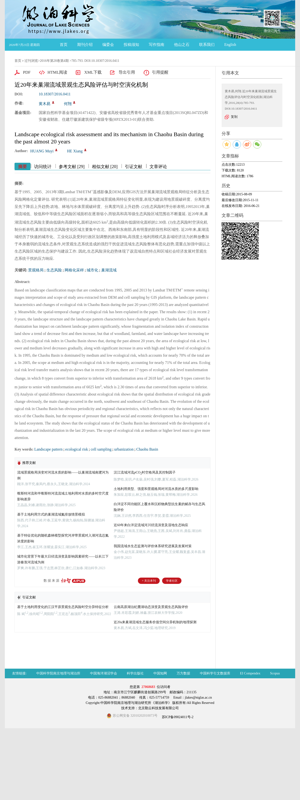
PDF (26, 72)
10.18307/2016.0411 (55, 94)
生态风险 (54, 270)
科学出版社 (135, 673)
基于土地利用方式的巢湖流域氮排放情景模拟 (51, 514)
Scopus (275, 673)
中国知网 (160, 673)
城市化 (92, 270)
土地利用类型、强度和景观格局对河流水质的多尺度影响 (156, 489)
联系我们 (207, 44)
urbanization (124, 449)
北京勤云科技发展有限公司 (158, 708)
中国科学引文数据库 (215, 673)
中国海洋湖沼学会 (103, 673)
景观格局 (36, 270)
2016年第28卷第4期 (54, 61)
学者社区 (172, 580)
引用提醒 (160, 72)
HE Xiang (74, 151)
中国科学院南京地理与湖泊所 (58, 673)
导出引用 (127, 72)
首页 (64, 44)
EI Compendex (250, 673)
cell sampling (101, 449)
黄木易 (44, 104)
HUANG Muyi (41, 151)
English (230, 44)
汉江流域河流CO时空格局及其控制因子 (145, 472)
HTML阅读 (57, 72)
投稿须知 (131, 44)
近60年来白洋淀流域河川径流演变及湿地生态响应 (151, 525)
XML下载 (93, 72)
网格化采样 (74, 270)
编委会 (108, 44)
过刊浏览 (31, 61)
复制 (234, 117)
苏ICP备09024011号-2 (177, 717)
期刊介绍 (85, 44)
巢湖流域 (109, 270)
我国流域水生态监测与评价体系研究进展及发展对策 (153, 546)
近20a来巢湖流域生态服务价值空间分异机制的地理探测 (155, 622)
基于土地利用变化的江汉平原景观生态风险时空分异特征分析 (63, 607)
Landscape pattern (48, 449)
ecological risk (76, 449)
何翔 (68, 104)
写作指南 (156, 44)
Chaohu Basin (147, 449)
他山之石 (181, 44)
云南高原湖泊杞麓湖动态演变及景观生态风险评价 (151, 607)
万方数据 (183, 673)
